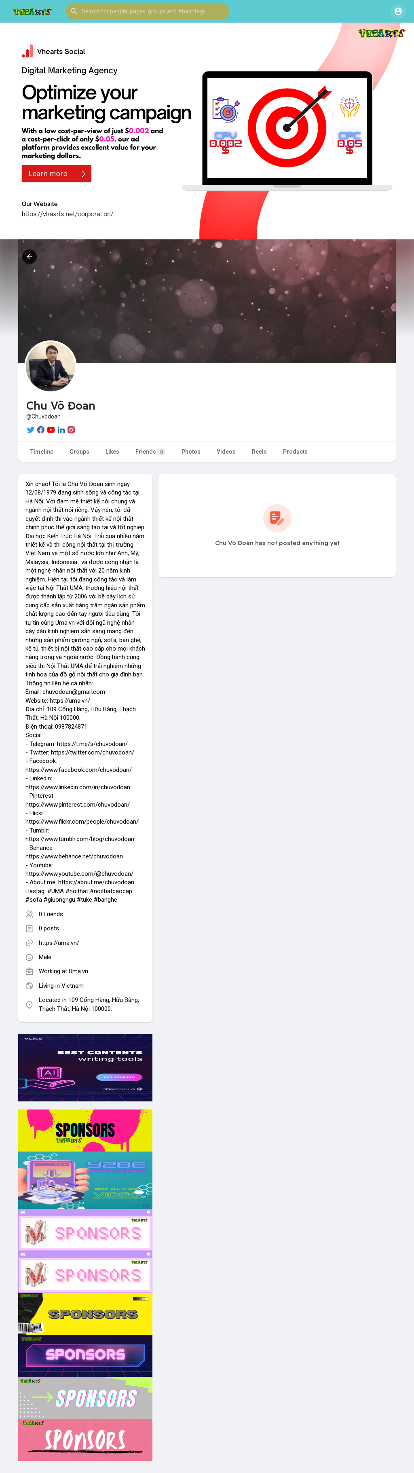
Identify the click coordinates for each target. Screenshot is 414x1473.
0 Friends (51, 914)
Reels (259, 451)
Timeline (41, 451)
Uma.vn (78, 971)
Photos (191, 451)
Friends (150, 451)
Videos (226, 451)
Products (295, 451)
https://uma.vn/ (59, 943)
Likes (112, 451)
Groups (79, 451)
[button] (147, 11)
